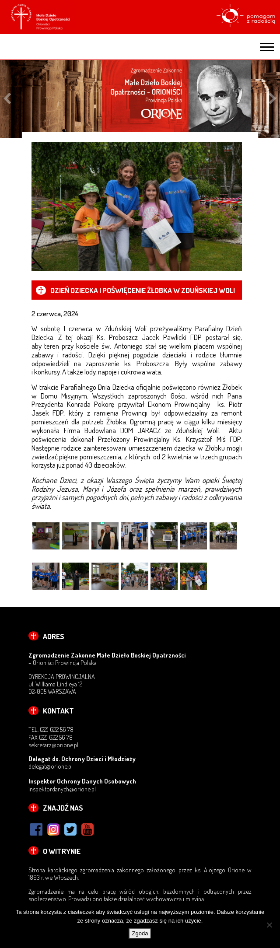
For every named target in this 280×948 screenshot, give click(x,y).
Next (272, 98)
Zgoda (140, 933)
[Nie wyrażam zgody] (269, 924)
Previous (7, 98)
